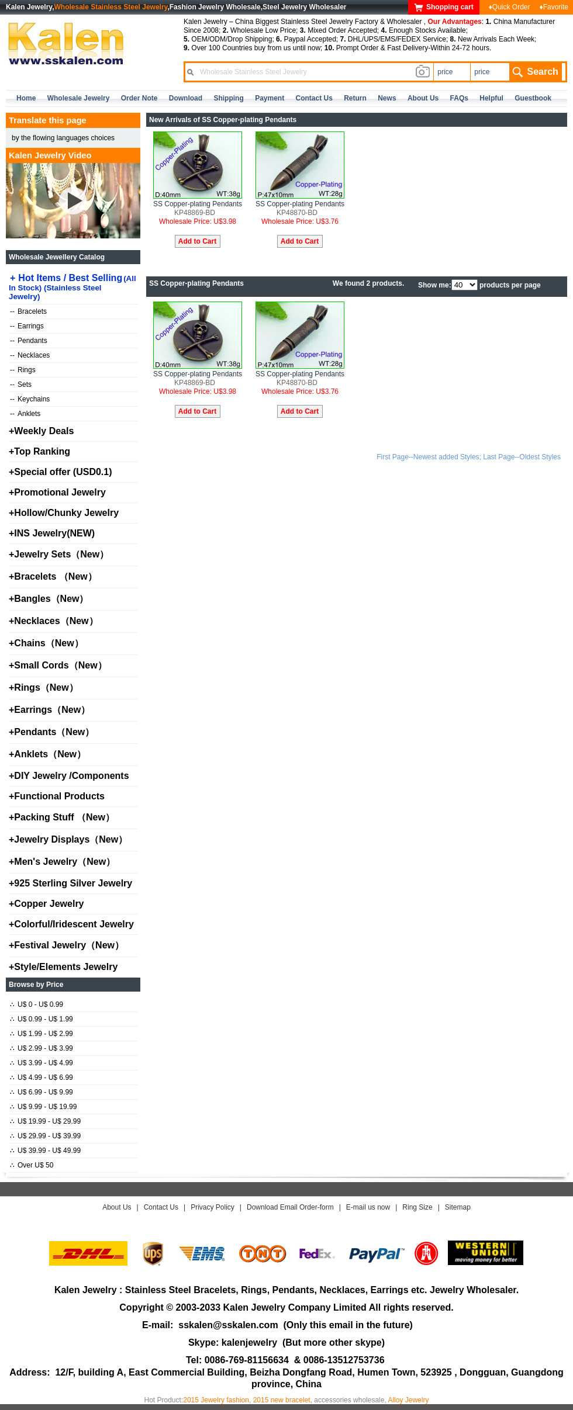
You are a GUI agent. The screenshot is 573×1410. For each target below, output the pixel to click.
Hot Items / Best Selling (72, 287)
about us (423, 98)
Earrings (27, 326)
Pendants (28, 341)
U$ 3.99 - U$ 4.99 (41, 1063)
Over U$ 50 (31, 1165)
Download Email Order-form (290, 1207)
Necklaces (30, 355)
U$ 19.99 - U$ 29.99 (45, 1121)
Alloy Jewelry (408, 1400)
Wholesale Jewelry (78, 98)
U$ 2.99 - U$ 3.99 (41, 1048)
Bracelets (28, 311)
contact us (314, 98)
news (387, 98)
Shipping (228, 98)
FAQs (459, 98)
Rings (23, 370)
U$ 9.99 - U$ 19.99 (43, 1107)
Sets (21, 384)
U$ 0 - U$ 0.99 (36, 1004)
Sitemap (458, 1207)
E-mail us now (368, 1207)
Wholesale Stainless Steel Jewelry (111, 7)
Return (355, 98)
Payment (269, 98)
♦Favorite (554, 7)
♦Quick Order (509, 7)
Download (185, 98)
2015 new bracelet (281, 1400)
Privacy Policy (212, 1207)
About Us (116, 1207)
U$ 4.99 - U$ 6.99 (41, 1077)
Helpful (491, 98)
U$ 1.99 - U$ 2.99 (41, 1034)
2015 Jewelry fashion (216, 1400)
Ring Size (417, 1207)
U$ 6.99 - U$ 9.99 (41, 1092)
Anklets (25, 414)
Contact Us (161, 1207)
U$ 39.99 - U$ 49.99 (45, 1150)
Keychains (30, 399)
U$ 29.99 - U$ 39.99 (45, 1136)
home (26, 98)
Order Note (139, 98)
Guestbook (533, 98)
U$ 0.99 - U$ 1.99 (41, 1019)
